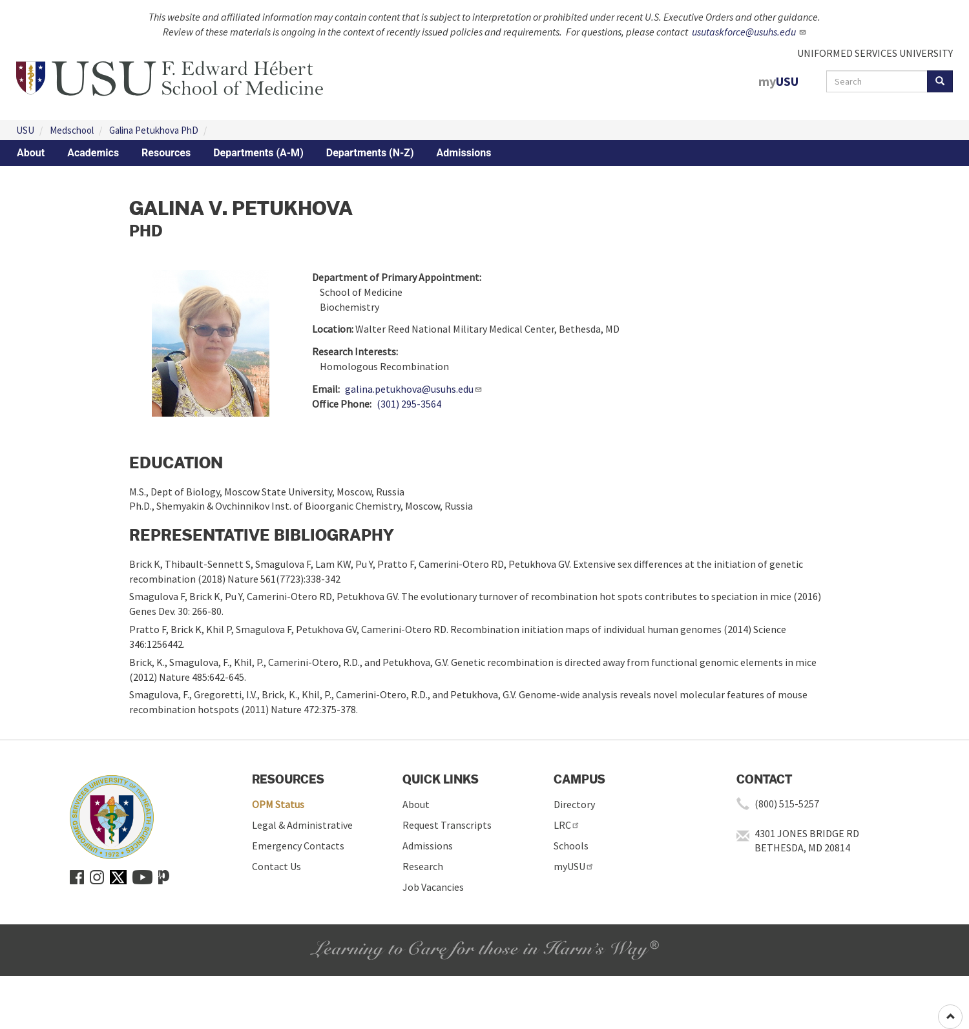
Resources (166, 153)
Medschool (72, 130)
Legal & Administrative (302, 824)
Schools (571, 845)
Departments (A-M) (258, 153)
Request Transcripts (447, 824)
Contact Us (276, 866)
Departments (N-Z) (370, 153)
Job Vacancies (433, 886)
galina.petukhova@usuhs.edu (414, 388)
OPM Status (278, 804)
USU (25, 130)
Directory (574, 804)
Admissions (464, 153)
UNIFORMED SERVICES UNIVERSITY (875, 53)
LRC (567, 824)
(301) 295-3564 (409, 403)
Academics (93, 153)
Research (422, 866)
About (31, 153)
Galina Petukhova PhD (153, 130)
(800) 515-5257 (787, 803)
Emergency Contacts (298, 845)
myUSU (574, 866)
